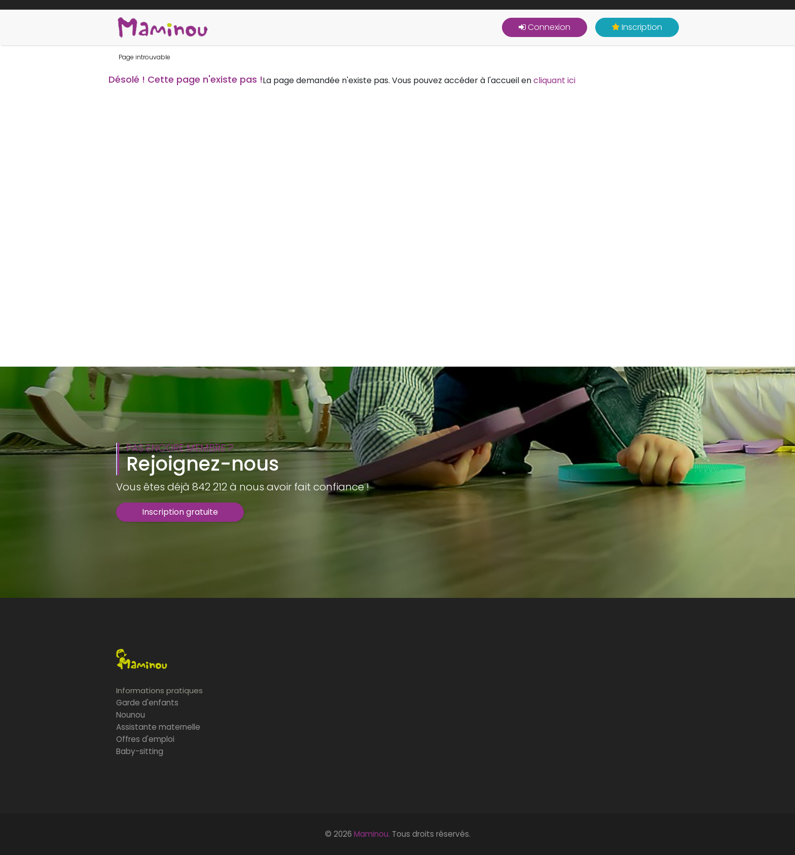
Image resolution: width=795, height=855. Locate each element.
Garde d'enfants (147, 702)
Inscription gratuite (180, 512)
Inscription (637, 27)
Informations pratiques (159, 690)
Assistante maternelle (158, 727)
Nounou (130, 714)
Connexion (544, 27)
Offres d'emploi (145, 739)
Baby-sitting (139, 751)
